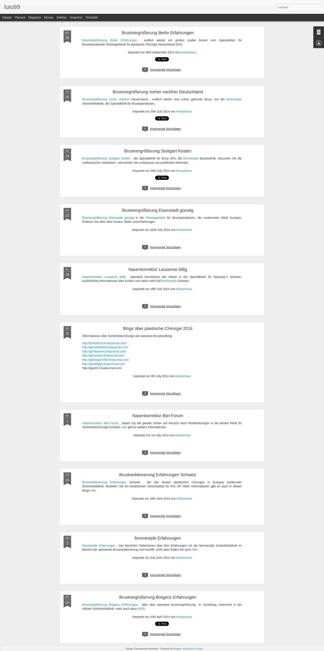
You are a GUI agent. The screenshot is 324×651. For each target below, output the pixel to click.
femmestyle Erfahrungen (158, 538)
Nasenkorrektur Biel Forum (157, 415)
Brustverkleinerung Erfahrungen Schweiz (157, 474)
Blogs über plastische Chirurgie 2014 (158, 328)
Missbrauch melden (193, 648)
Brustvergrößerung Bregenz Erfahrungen (157, 597)
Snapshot (76, 17)
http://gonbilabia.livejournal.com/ (103, 364)
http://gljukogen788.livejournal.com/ (105, 359)
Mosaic (48, 17)
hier (124, 427)
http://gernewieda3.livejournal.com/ (105, 347)
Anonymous (188, 52)
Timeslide (91, 17)
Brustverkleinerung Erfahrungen (104, 482)
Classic (7, 17)
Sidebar (62, 17)
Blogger (177, 648)
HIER (141, 608)
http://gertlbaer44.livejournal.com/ (104, 351)
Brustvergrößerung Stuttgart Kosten (157, 151)
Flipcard (20, 17)
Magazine (34, 17)
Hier (93, 490)
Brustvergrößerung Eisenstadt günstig (158, 210)
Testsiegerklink (155, 217)
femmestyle (234, 99)
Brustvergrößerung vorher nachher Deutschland (158, 92)
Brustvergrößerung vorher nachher (106, 99)
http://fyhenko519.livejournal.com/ (104, 343)
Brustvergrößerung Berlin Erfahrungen (158, 32)
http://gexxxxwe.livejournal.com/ (103, 355)
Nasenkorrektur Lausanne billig (157, 269)
